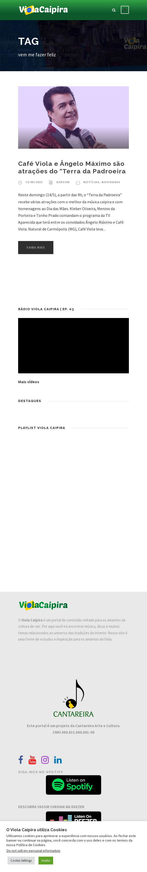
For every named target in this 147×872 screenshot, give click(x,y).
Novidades (110, 182)
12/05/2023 (34, 182)
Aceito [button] (46, 860)
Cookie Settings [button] (21, 860)
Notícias (91, 182)
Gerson (63, 182)
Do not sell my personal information (33, 850)
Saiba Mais (35, 247)
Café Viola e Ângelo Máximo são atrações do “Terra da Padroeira (72, 167)
